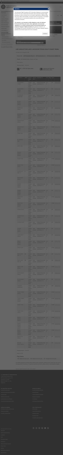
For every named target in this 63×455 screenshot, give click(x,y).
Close (48, 8)
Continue (45, 33)
